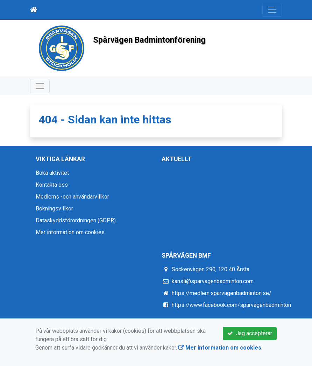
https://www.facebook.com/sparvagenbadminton (231, 305)
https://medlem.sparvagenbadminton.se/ (221, 293)
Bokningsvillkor (54, 208)
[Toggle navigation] (272, 10)
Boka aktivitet (52, 173)
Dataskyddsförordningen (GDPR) (76, 220)
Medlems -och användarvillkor (72, 196)
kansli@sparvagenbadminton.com (213, 281)
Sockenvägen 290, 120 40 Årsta (210, 269)
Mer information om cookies (70, 232)
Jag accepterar (249, 333)
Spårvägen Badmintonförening (157, 39)
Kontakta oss (52, 184)
